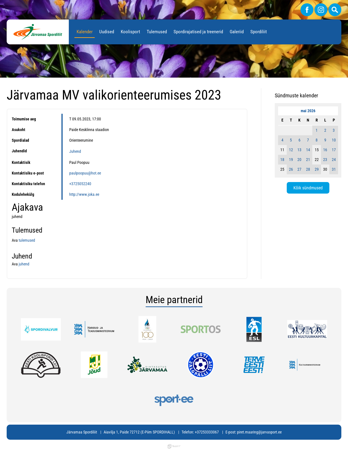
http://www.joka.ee (84, 194)
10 (334, 140)
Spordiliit (258, 31)
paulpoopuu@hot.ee (85, 173)
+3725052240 (80, 183)
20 (299, 159)
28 (308, 169)
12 (291, 149)
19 (291, 159)
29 (317, 169)
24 (334, 159)
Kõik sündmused (308, 187)
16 (325, 149)
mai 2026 (308, 110)
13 (299, 149)
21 (308, 159)
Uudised (106, 31)
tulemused (27, 240)
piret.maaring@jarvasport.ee (259, 432)
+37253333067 (207, 432)
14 (308, 149)
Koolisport (130, 31)
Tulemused (157, 31)
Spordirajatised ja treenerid (198, 31)
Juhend (75, 151)
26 (291, 169)
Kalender (85, 31)
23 (325, 159)
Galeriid (237, 31)
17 (334, 149)
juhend (23, 264)
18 (282, 159)
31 (334, 169)
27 (299, 169)
